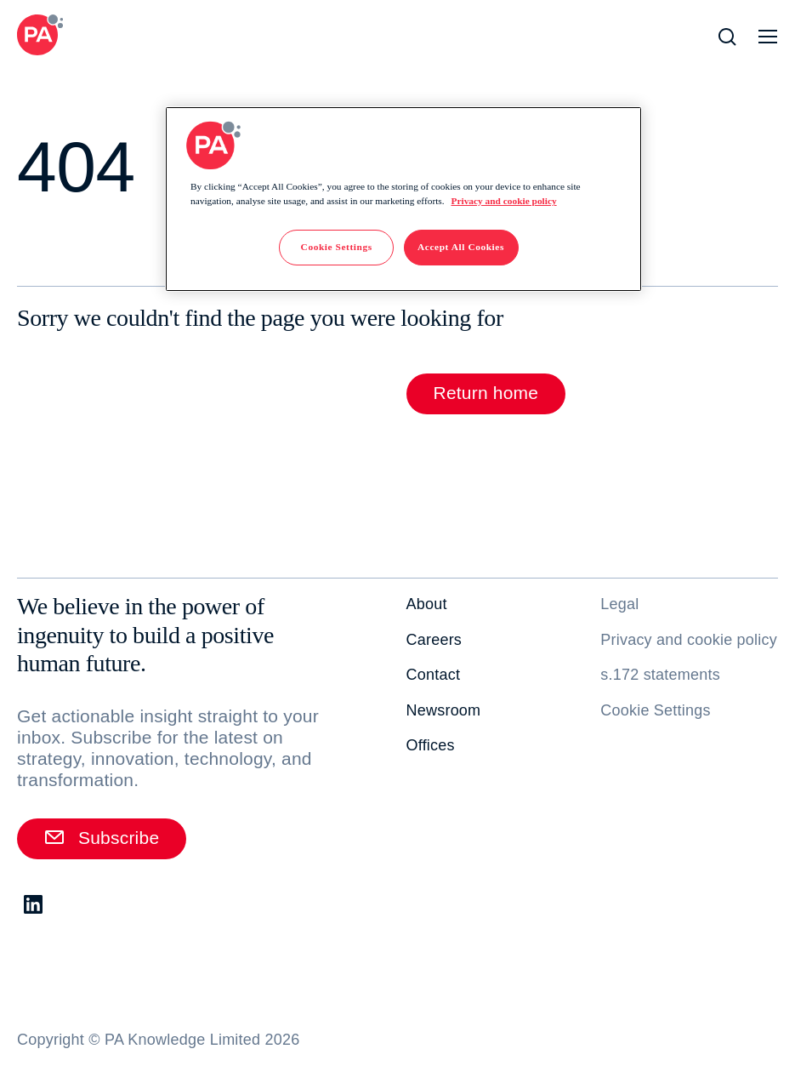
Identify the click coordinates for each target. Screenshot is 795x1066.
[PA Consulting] (40, 34)
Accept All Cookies (460, 247)
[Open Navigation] (768, 36)
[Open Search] (727, 36)
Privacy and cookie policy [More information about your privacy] (503, 201)
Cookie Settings (655, 710)
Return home (486, 392)
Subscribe (101, 837)
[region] (403, 199)
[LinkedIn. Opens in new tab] (34, 905)
